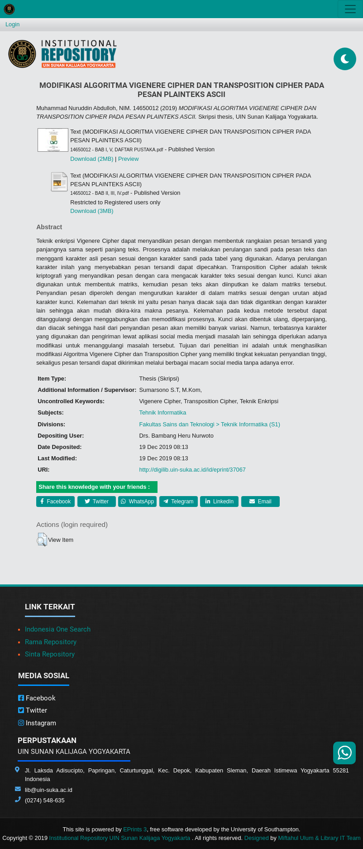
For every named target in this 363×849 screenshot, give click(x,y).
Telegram (178, 501)
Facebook (55, 501)
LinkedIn (219, 501)
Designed (256, 838)
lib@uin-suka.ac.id (48, 789)
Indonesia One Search (58, 629)
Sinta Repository (50, 654)
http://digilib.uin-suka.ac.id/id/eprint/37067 (192, 469)
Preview (128, 158)
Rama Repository (50, 642)
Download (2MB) (91, 158)
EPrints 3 (135, 829)
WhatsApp (137, 501)
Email (260, 501)
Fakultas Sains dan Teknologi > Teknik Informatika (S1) (209, 424)
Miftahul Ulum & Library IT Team (319, 838)
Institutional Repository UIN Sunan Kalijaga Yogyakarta (120, 838)
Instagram (37, 723)
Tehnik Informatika (162, 412)
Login (12, 24)
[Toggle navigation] (350, 9)
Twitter (97, 501)
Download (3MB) (91, 210)
